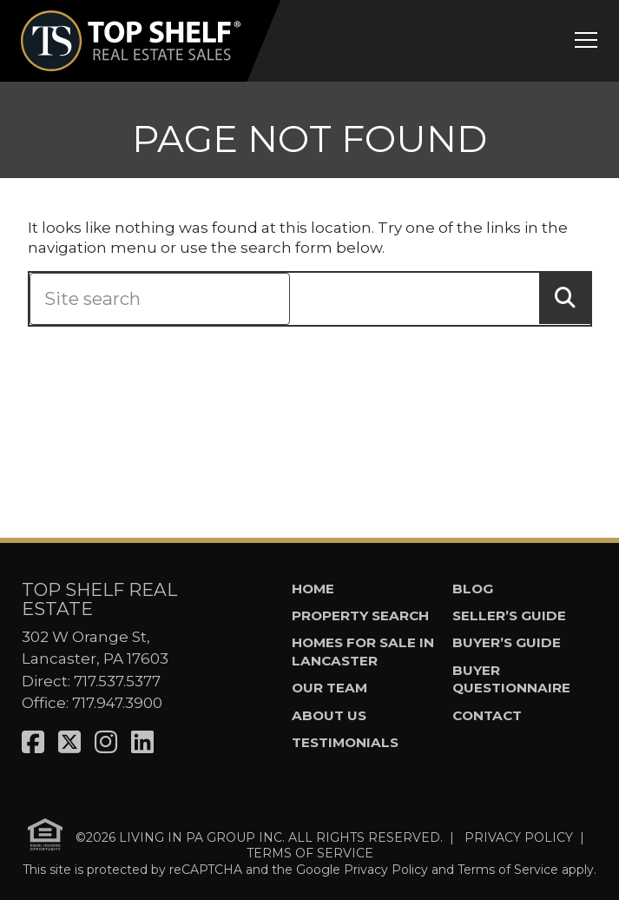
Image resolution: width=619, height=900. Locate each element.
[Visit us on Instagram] (106, 742)
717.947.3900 (117, 702)
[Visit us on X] (69, 742)
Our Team (329, 687)
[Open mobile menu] (586, 42)
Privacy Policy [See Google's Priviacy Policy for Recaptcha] (386, 869)
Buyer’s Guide (506, 642)
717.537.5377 (117, 681)
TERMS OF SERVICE (310, 853)
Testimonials (345, 742)
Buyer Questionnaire (511, 679)
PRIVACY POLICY (518, 836)
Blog (472, 588)
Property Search (360, 615)
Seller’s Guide (509, 615)
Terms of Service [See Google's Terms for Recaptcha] (508, 869)
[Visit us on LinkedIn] (142, 742)
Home (313, 588)
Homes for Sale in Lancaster (363, 651)
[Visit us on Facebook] (33, 742)
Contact (487, 715)
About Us (329, 715)
